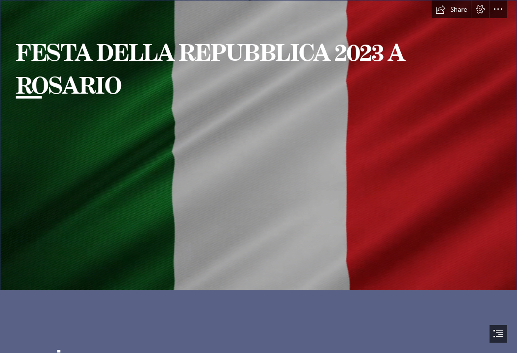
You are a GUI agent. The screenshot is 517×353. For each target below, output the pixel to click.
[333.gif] (258, 145)
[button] (451, 9)
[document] (258, 176)
